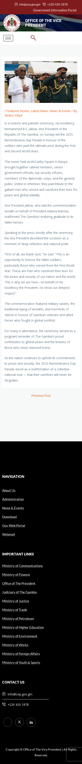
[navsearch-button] (33, 38)
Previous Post (41, 395)
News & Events (60, 111)
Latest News (39, 111)
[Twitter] (19, 722)
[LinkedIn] (31, 722)
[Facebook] (7, 722)
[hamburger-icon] (8, 38)
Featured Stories (18, 111)
